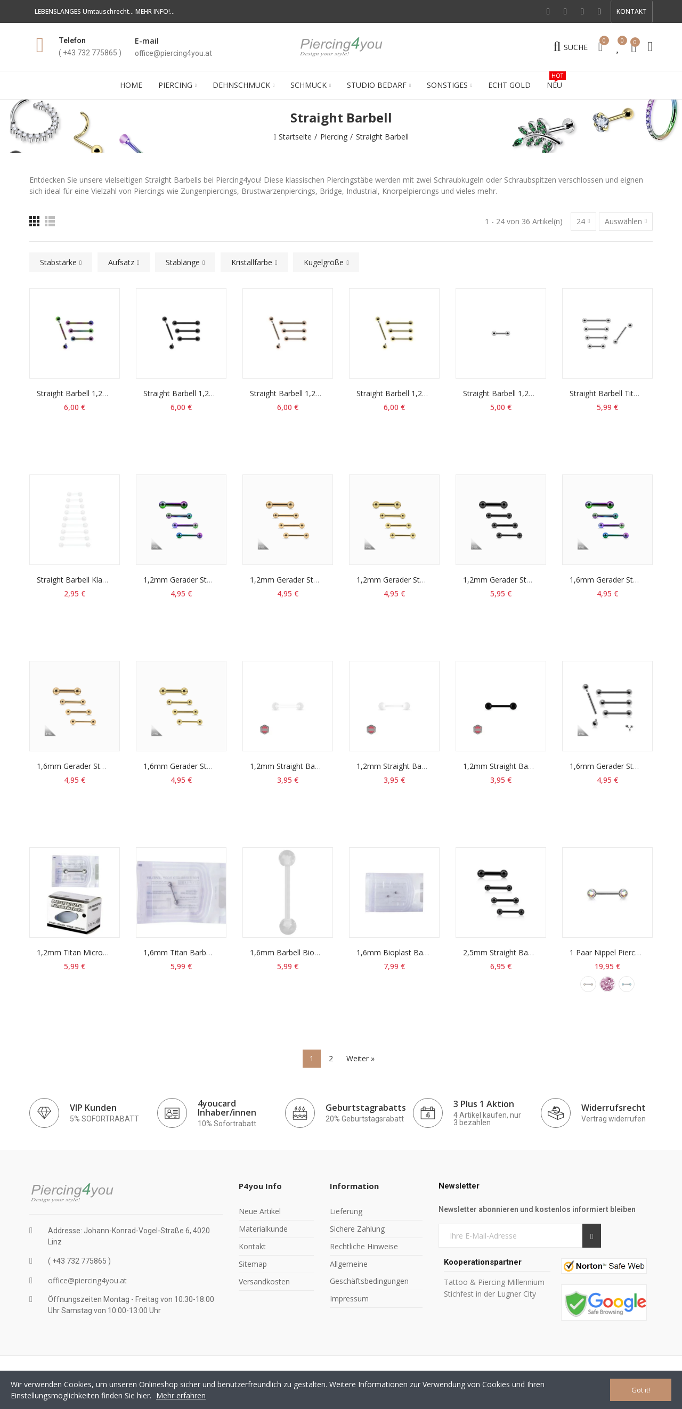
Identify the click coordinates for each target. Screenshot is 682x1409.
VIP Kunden (93, 1107)
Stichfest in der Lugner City (491, 1294)
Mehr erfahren (181, 1395)
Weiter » (360, 1058)
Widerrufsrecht (613, 1107)
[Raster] (34, 221)
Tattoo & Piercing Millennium (494, 1282)
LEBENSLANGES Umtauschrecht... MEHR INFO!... (105, 11)
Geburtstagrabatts (366, 1107)
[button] (632, 12)
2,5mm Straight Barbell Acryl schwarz (527, 952)
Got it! (640, 1390)
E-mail (147, 41)
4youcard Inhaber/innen (227, 1107)
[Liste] (50, 221)
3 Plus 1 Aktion (483, 1104)
